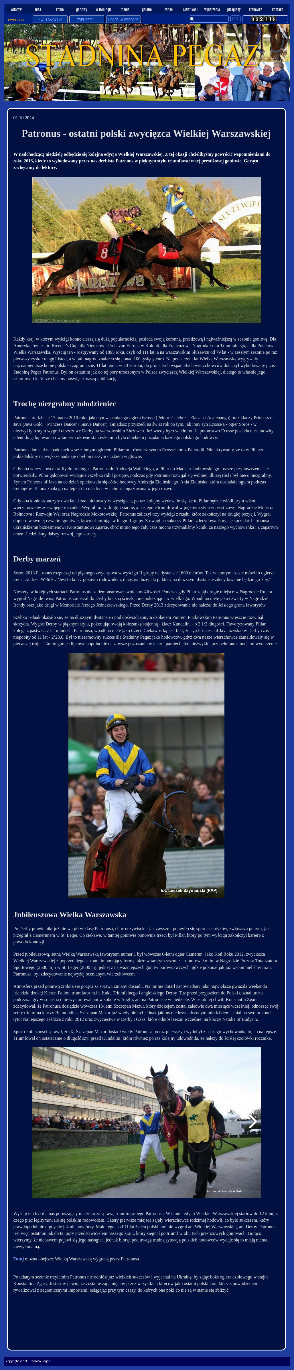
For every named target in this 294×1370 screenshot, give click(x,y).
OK (235, 19)
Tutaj (18, 1258)
